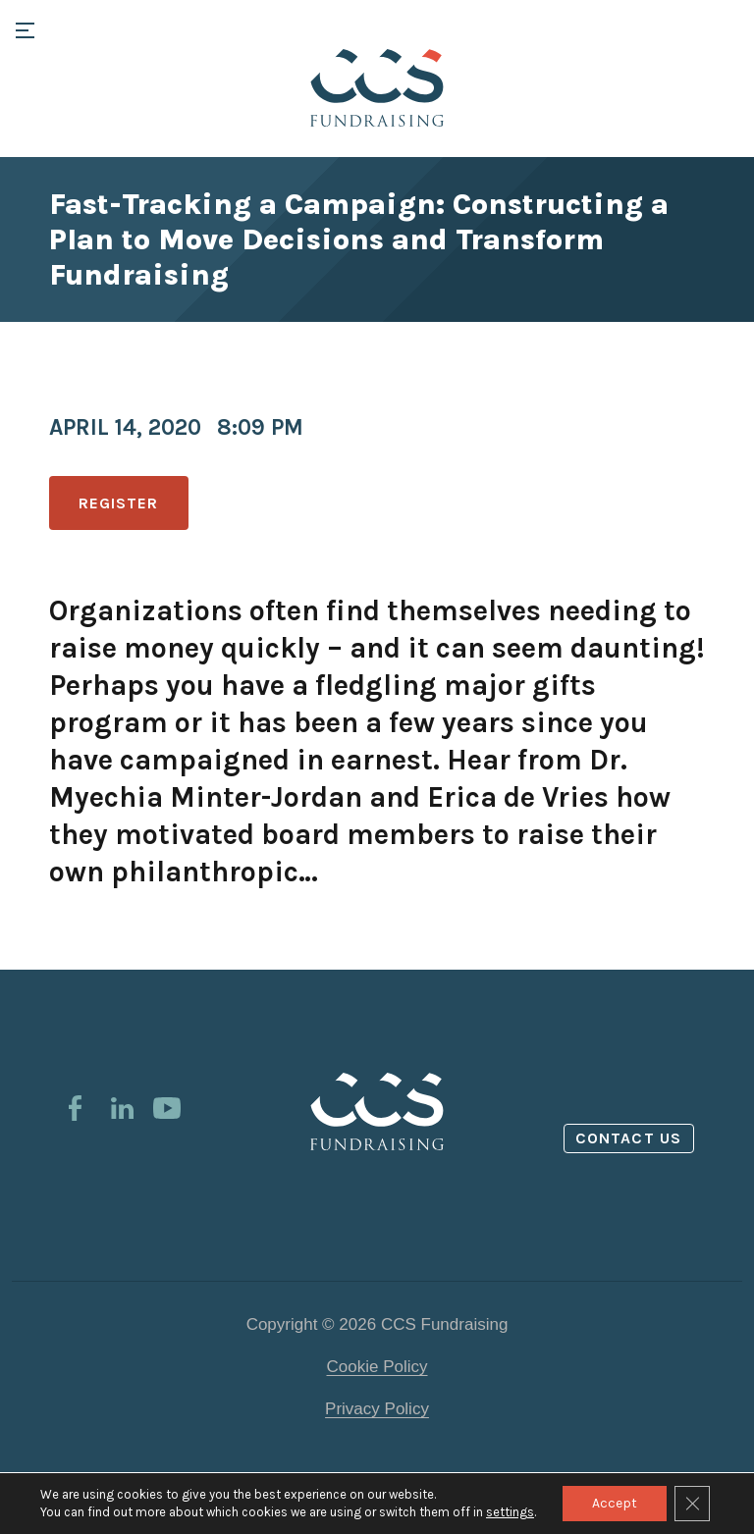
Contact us (628, 1138)
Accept (614, 1503)
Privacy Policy (377, 1409)
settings (510, 1512)
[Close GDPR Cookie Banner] (692, 1503)
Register (119, 503)
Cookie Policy (377, 1366)
